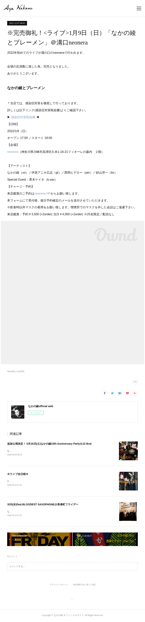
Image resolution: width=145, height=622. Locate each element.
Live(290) (20, 371)
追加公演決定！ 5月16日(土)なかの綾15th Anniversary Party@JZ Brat (49, 443)
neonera (12, 151)
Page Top (72, 601)
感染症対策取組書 (23, 117)
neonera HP (42, 193)
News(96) (11, 371)
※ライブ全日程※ (17, 474)
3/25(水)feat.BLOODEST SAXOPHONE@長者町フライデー (42, 504)
